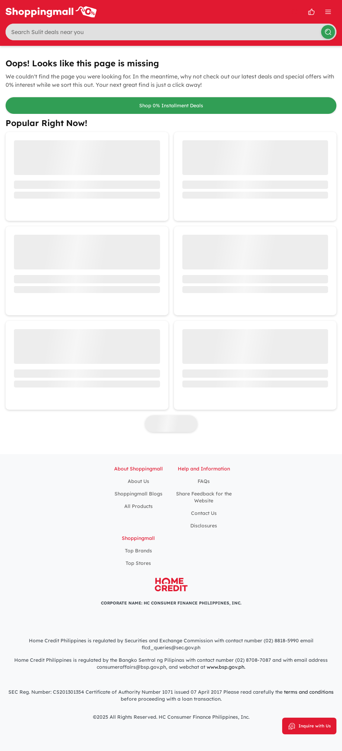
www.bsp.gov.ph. (226, 667)
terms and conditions (309, 692)
